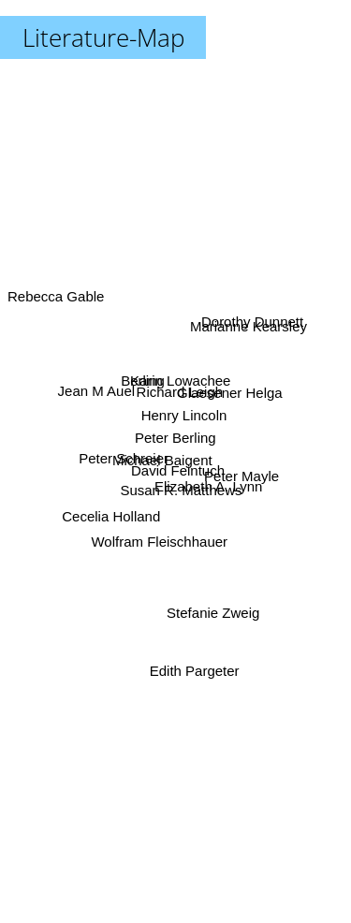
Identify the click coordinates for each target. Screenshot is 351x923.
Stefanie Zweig (209, 596)
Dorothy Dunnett (254, 316)
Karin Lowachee (177, 381)
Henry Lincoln (185, 416)
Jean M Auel (102, 393)
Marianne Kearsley (252, 336)
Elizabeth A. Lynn (209, 490)
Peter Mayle (235, 467)
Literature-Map (103, 37)
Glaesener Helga (226, 398)
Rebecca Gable (55, 308)
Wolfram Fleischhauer (161, 529)
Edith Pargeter (195, 662)
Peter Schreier (124, 458)
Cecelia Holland (115, 508)
